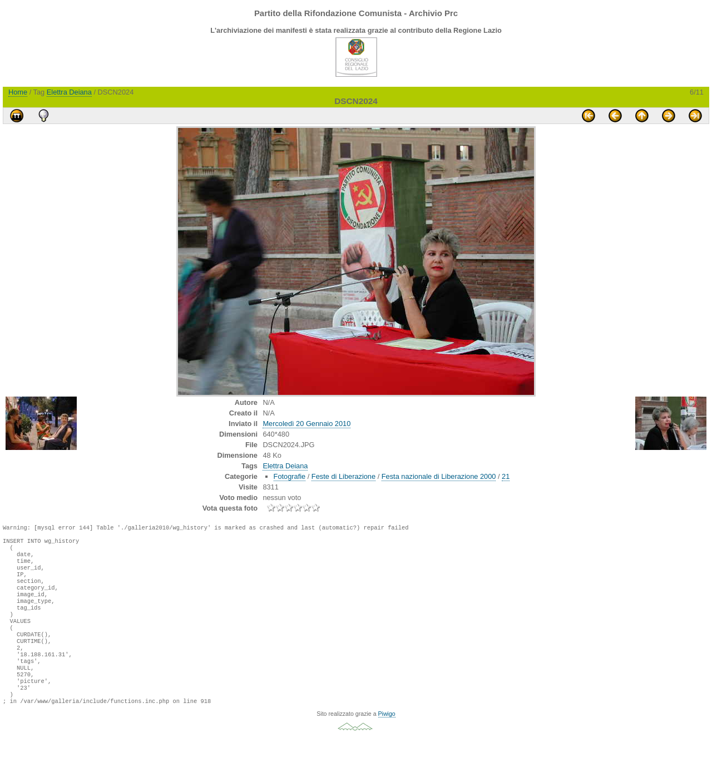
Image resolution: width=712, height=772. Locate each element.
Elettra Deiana (69, 92)
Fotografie (290, 476)
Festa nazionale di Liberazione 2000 (439, 476)
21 (506, 476)
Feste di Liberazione (343, 476)
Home (17, 92)
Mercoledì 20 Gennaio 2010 (306, 423)
